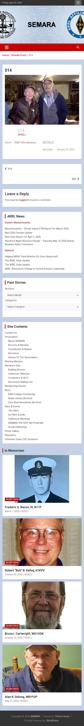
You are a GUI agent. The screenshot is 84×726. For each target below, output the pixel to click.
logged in (24, 199)
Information (11, 336)
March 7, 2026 (12, 511)
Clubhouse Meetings (19, 418)
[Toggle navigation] (6, 47)
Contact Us (11, 332)
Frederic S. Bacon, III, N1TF (23, 507)
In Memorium (14, 451)
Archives (9, 288)
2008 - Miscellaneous (25, 142)
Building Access (16, 369)
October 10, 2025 (14, 637)
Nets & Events (12, 406)
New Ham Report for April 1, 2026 (23, 236)
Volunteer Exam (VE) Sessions (21, 439)
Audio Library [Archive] (20, 398)
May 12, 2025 (12, 701)
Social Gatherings (17, 426)
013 (10, 168)
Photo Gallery (12, 431)
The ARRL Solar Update (17, 260)
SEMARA (35, 716)
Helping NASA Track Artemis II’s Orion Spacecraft (31, 256)
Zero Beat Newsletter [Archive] (24, 402)
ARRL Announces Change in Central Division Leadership (34, 268)
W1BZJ (21, 134)
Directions (13, 353)
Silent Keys (12, 499)
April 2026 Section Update (18, 232)
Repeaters (10, 435)
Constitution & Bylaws (20, 349)
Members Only (12, 365)
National (9, 250)
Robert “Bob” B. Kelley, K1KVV (25, 570)
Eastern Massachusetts (17, 222)
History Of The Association (22, 357)
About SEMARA (16, 340)
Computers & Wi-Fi (18, 377)
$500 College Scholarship (21, 394)
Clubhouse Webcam (19, 373)
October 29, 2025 (14, 574)
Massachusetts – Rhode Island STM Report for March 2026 (37, 228)
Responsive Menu (78, 3)
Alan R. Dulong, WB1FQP (21, 696)
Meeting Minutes (14, 361)
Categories (11, 300)
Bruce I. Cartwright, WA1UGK (24, 633)
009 (74, 179)
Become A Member (18, 345)
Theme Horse (62, 716)
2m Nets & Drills (16, 414)
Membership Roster (15, 386)
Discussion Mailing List (20, 381)
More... (8, 390)
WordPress (53, 720)
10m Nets (13, 410)
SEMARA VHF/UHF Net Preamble (25, 422)
